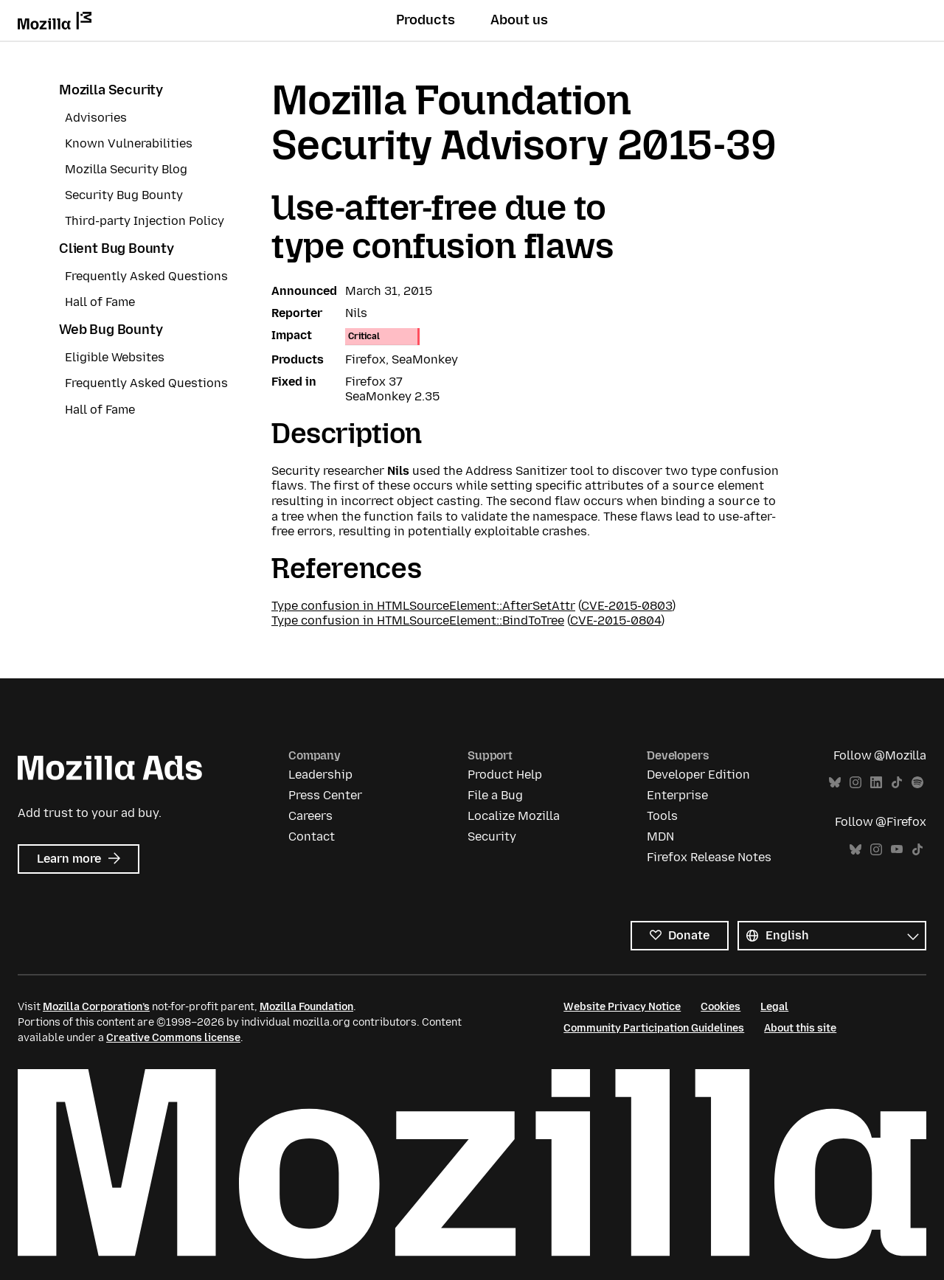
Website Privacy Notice (622, 1007)
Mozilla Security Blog (126, 169)
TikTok (897, 782)
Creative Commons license (173, 1038)
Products (425, 20)
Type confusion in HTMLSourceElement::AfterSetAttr (423, 606)
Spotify (917, 782)
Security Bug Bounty (124, 195)
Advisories (96, 118)
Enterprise (677, 795)
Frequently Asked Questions (146, 276)
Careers (310, 816)
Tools (662, 816)
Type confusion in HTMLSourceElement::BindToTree (417, 620)
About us (519, 20)
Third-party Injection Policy (144, 221)
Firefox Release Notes (709, 857)
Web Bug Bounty (110, 329)
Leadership (320, 775)
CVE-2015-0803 (626, 606)
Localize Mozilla (514, 816)
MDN (660, 836)
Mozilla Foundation (306, 1007)
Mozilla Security (111, 90)
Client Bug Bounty (116, 248)
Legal (774, 1007)
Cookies (720, 1007)
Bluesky (835, 782)
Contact (311, 836)
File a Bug (495, 795)
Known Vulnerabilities (128, 143)
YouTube (897, 850)
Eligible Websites (114, 357)
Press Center (325, 795)
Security (492, 836)
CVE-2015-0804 (615, 620)
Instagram (855, 782)
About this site (800, 1028)
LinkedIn (876, 782)
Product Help (505, 775)
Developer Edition (698, 775)
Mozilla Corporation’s (96, 1007)
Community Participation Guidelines (653, 1028)
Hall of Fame (100, 302)
